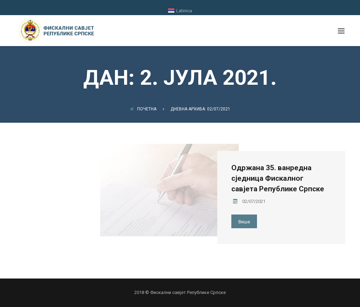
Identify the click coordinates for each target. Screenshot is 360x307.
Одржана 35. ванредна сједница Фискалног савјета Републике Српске (277, 178)
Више (244, 221)
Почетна (143, 109)
